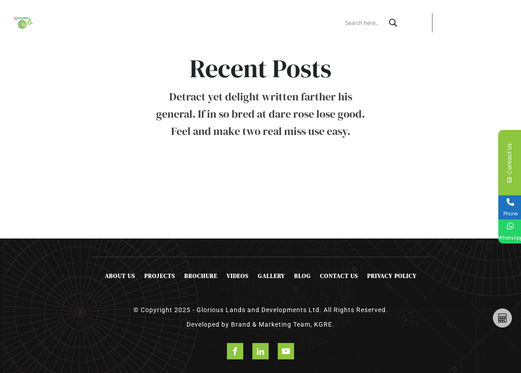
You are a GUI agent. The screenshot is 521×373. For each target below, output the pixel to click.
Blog (302, 276)
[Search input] (364, 22)
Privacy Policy (392, 276)
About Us (98, 22)
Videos (237, 276)
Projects (129, 18)
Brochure (197, 18)
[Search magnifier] (393, 22)
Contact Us (265, 22)
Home (71, 18)
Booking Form (232, 22)
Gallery (271, 276)
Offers (165, 18)
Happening (301, 18)
